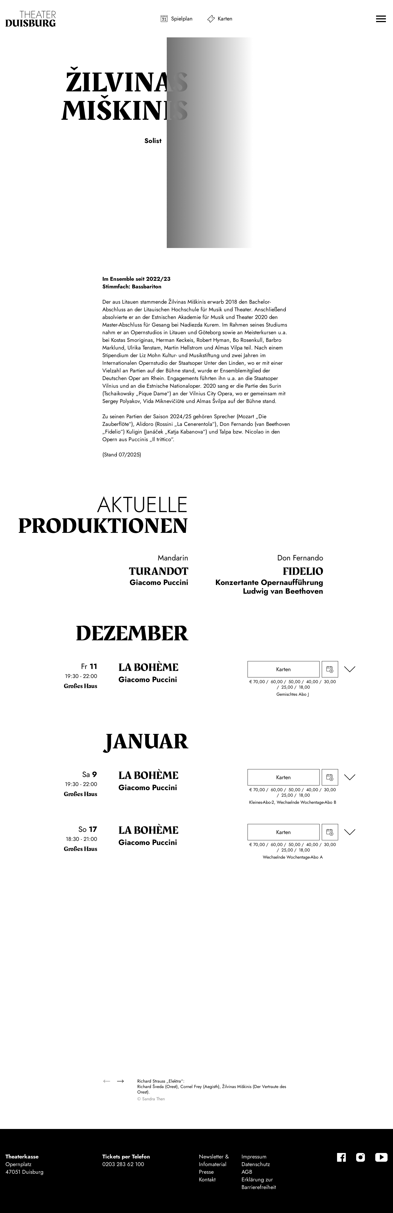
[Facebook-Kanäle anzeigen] (341, 1157)
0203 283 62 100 (123, 1164)
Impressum (254, 1157)
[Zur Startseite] (30, 19)
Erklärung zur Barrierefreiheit (259, 1183)
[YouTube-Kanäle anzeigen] (381, 1157)
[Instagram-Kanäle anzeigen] (360, 1157)
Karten (225, 19)
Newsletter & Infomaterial (214, 1160)
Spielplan (182, 19)
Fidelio (303, 571)
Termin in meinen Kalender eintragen (330, 669)
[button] (381, 18)
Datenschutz (256, 1164)
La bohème (148, 667)
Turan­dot (158, 571)
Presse (206, 1172)
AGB (247, 1172)
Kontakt (207, 1180)
